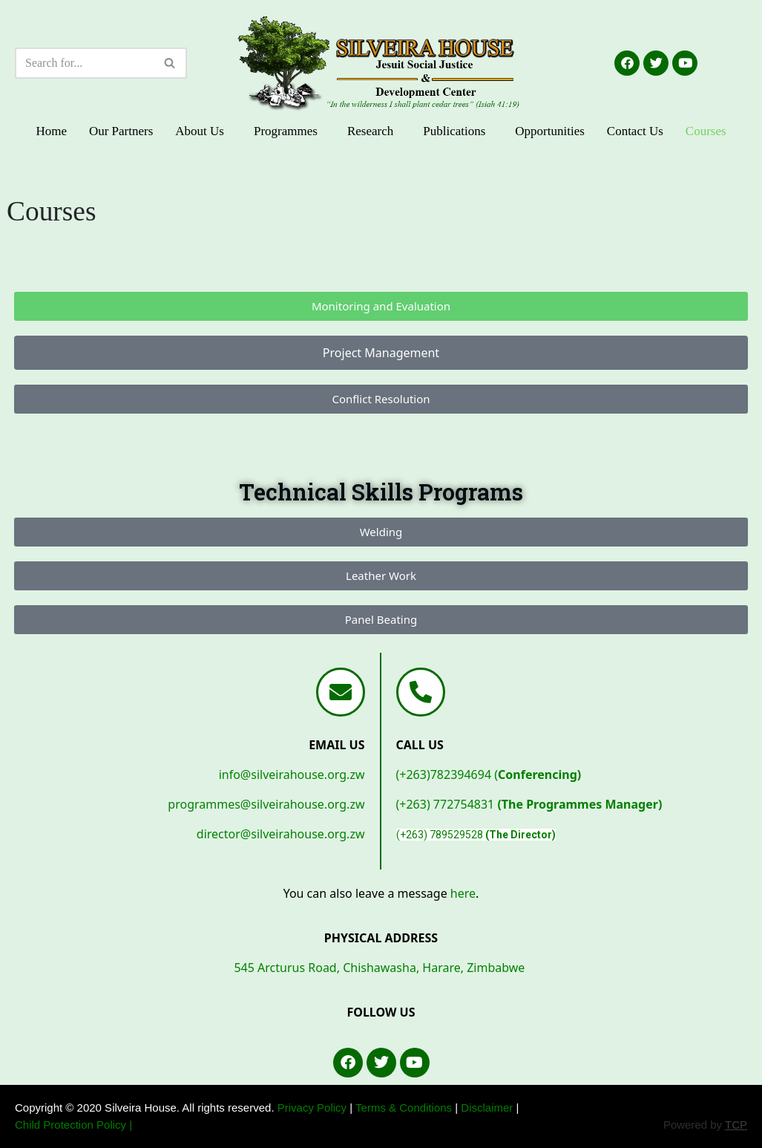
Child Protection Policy (70, 1124)
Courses (706, 131)
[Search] (84, 63)
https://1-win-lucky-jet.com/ (24, 242)
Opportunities (550, 131)
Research (370, 131)
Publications (454, 131)
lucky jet (16, 242)
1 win (34, 242)
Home (51, 131)
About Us (199, 131)
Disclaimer (487, 1107)
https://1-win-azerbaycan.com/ (43, 242)
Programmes (286, 131)
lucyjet (31, 242)
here (463, 893)
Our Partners (121, 131)
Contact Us (635, 131)
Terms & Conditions (403, 1107)
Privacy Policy (311, 1107)
